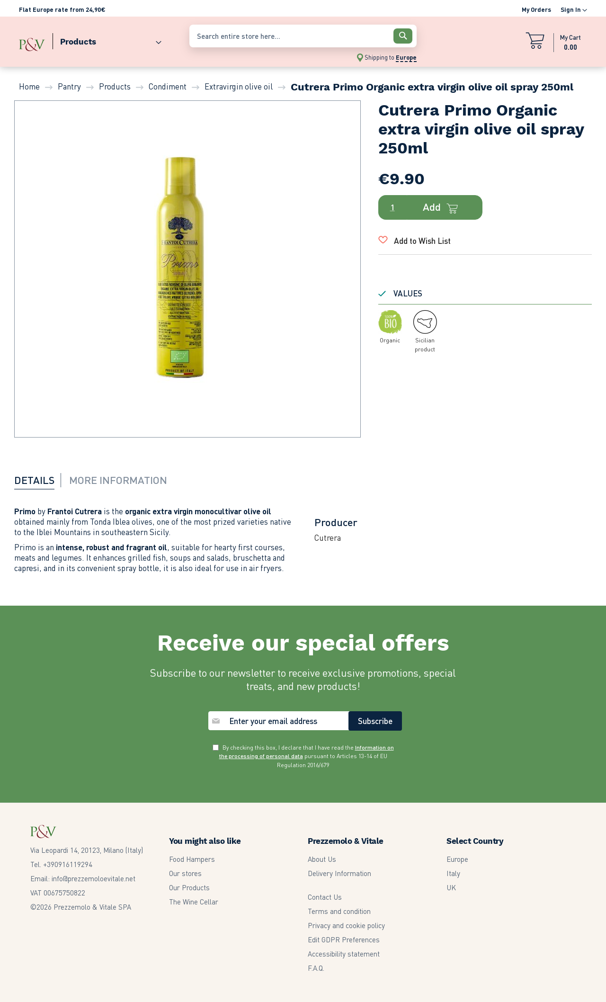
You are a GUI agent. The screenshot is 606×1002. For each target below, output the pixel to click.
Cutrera (327, 537)
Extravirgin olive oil (239, 86)
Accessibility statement (344, 953)
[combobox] (303, 36)
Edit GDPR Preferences (344, 939)
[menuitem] (107, 39)
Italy (453, 873)
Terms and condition (339, 911)
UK (451, 887)
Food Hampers (192, 859)
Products (115, 86)
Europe (457, 859)
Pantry (69, 86)
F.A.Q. (316, 968)
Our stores (185, 873)
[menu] (99, 39)
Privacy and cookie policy (346, 925)
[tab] (40, 479)
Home (29, 86)
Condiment (168, 86)
